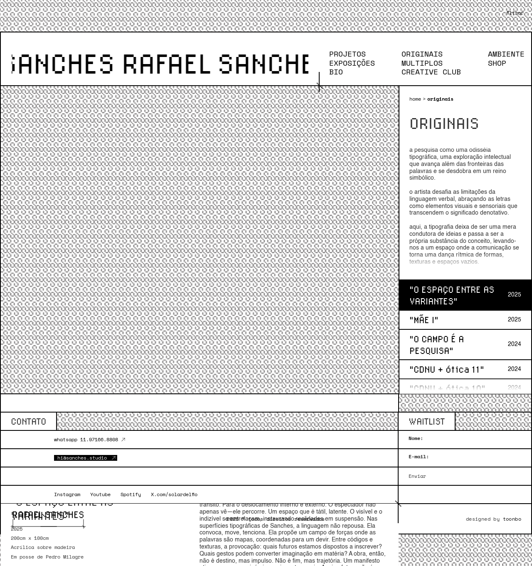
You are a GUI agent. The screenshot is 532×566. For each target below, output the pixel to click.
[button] (515, 13)
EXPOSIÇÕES (347, 63)
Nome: (416, 438)
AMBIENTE (501, 54)
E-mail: (419, 457)
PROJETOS (342, 54)
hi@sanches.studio (82, 458)
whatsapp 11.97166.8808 (86, 439)
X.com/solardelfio (174, 494)
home (415, 99)
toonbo (512, 518)
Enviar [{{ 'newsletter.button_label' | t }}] (417, 476)
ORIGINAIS (417, 54)
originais (440, 99)
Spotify (131, 494)
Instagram (67, 494)
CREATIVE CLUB (426, 72)
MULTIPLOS (417, 63)
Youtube (100, 494)
